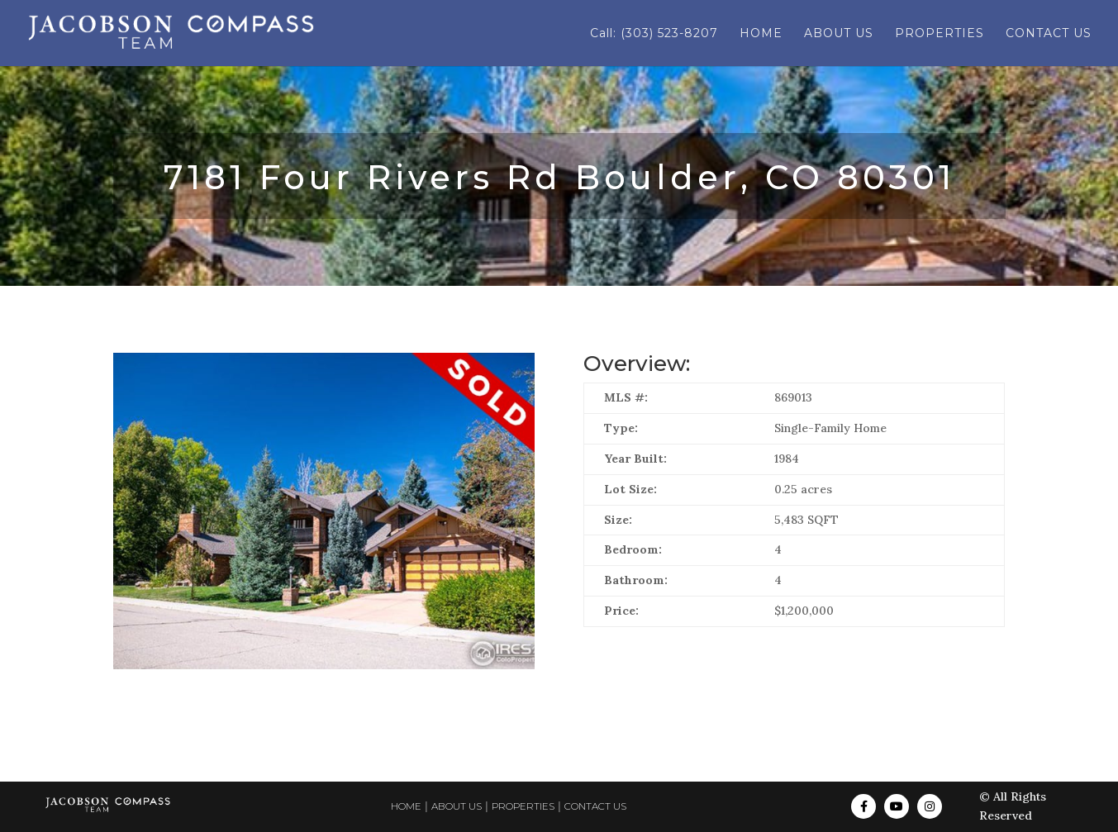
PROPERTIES (939, 33)
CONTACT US (1049, 33)
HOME (761, 33)
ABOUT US (838, 33)
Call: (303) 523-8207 (654, 33)
